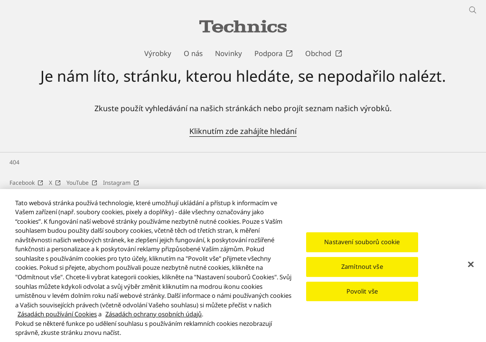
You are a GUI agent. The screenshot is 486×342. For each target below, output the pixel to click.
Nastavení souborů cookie (362, 247)
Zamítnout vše (362, 271)
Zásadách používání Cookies (57, 319)
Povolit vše (362, 296)
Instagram (121, 183)
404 (14, 162)
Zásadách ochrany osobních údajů (153, 319)
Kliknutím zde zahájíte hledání (243, 131)
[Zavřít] (470, 269)
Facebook (26, 183)
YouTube (81, 183)
